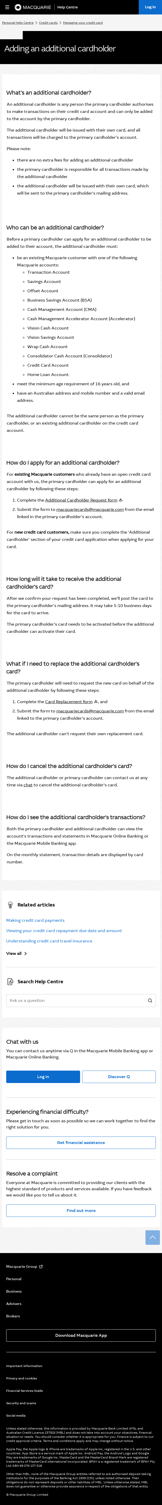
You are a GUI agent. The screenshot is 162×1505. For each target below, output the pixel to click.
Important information (24, 1366)
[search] (150, 1001)
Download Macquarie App (81, 1335)
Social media (16, 1416)
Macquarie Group (21, 1266)
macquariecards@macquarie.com (90, 509)
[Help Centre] (68, 7)
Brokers (13, 1316)
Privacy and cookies (21, 1378)
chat (28, 785)
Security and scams (21, 1403)
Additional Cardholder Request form (81, 500)
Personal (13, 1279)
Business (14, 1291)
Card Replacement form (68, 701)
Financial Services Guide (24, 1391)
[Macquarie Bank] (32, 7)
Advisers (13, 1303)
